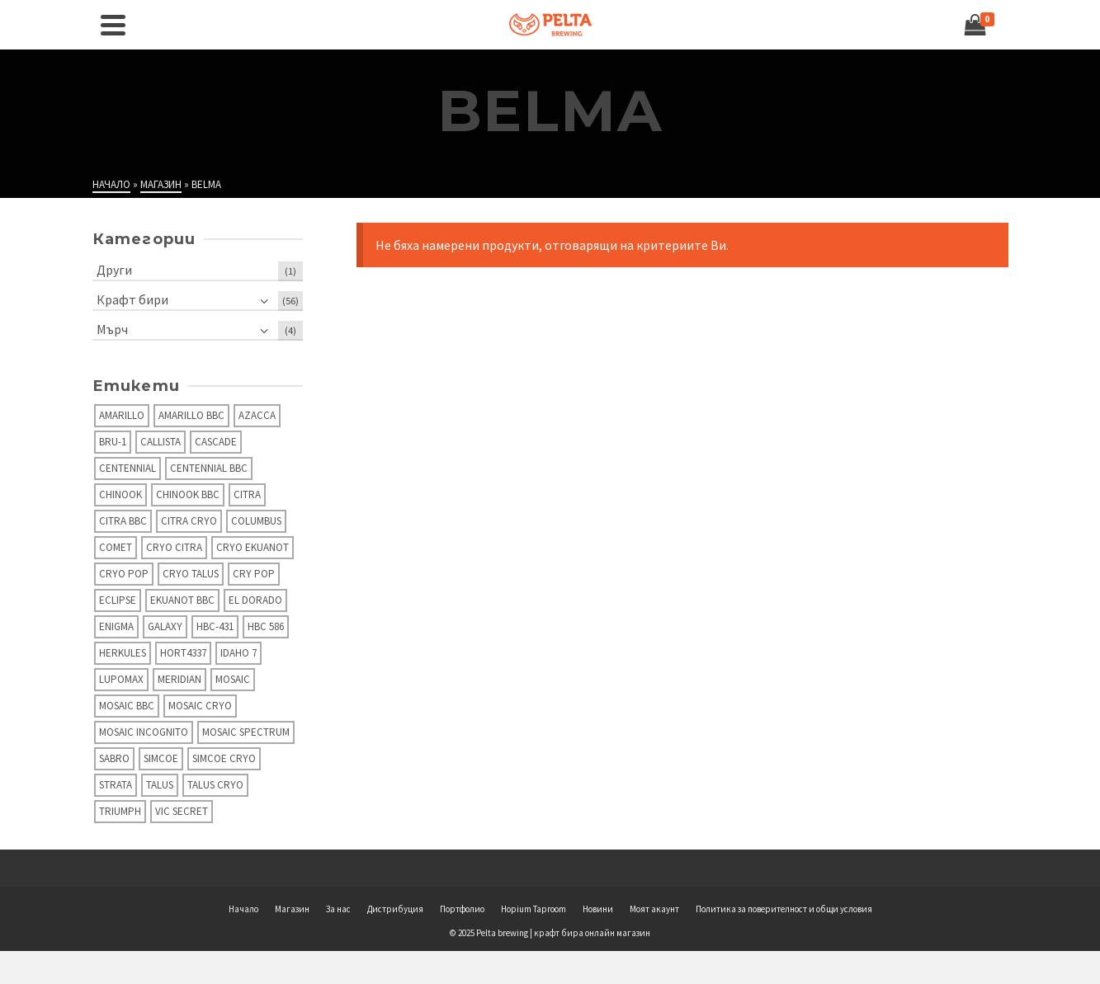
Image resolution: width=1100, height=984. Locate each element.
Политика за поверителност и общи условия (784, 909)
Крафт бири (132, 299)
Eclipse (117, 600)
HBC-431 (215, 626)
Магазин (292, 909)
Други (114, 269)
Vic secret (181, 811)
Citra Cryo (189, 521)
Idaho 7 (238, 653)
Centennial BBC (209, 468)
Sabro (114, 758)
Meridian (179, 679)
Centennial (127, 468)
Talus (159, 785)
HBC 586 (266, 626)
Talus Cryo (215, 785)
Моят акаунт (654, 909)
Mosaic (232, 679)
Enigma (116, 626)
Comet (115, 547)
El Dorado (255, 600)
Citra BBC (123, 521)
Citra (247, 494)
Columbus (256, 521)
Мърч (112, 329)
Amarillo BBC (191, 415)
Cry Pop (254, 574)
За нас (338, 909)
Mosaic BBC (126, 706)
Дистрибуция (395, 909)
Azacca (257, 415)
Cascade (216, 442)
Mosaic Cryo (200, 706)
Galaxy (165, 626)
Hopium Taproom (533, 909)
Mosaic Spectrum (246, 732)
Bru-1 (112, 442)
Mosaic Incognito (143, 732)
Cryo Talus (191, 574)
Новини (598, 909)
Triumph (120, 811)
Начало (243, 909)
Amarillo (121, 415)
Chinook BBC (188, 494)
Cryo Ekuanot (252, 547)
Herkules (122, 653)
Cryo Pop (124, 574)
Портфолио (462, 909)
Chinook (120, 494)
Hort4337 (183, 653)
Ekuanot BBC (182, 600)
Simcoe (161, 758)
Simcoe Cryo (224, 758)
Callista (160, 442)
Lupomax (121, 679)
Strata (115, 785)
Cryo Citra (174, 547)
